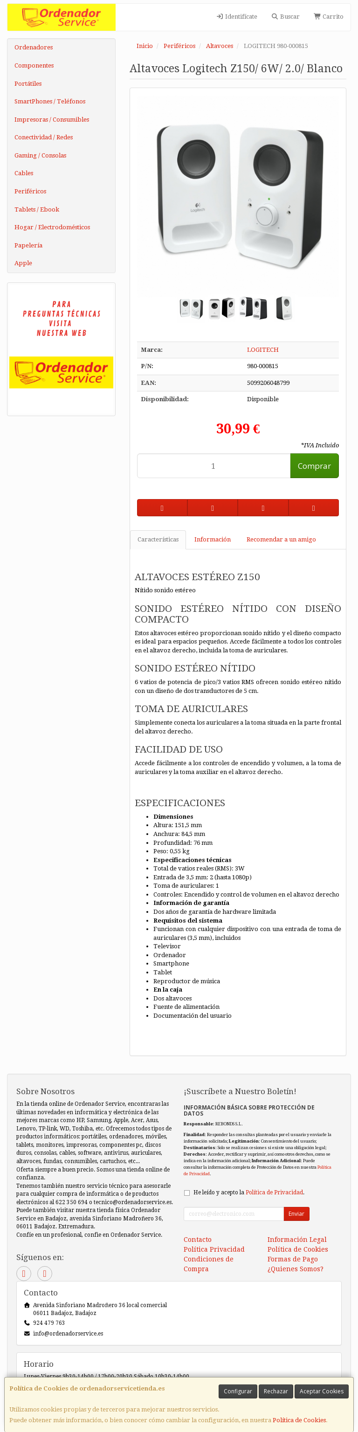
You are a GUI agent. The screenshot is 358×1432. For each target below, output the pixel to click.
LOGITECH (263, 349)
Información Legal (297, 1239)
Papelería (28, 245)
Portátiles (27, 83)
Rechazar (276, 1391)
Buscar (285, 16)
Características (158, 539)
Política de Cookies (299, 1420)
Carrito (329, 16)
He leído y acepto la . (248, 1192)
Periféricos (30, 191)
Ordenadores (33, 47)
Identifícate (236, 16)
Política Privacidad (214, 1249)
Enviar (296, 1214)
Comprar (314, 465)
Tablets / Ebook (36, 209)
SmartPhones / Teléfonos (49, 101)
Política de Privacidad (274, 1192)
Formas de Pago (293, 1259)
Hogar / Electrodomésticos (52, 227)
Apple (23, 263)
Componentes (34, 65)
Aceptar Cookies (322, 1391)
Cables (23, 173)
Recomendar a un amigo (281, 539)
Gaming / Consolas (40, 155)
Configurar (238, 1391)
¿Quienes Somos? (296, 1269)
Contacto (198, 1239)
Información (212, 539)
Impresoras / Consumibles (51, 119)
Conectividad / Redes (43, 137)
